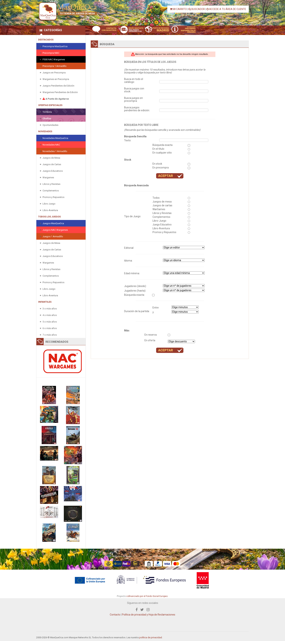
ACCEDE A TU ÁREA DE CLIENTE (226, 9)
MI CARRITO (178, 9)
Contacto (115, 614)
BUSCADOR (196, 9)
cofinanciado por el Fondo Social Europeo (147, 596)
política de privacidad (150, 637)
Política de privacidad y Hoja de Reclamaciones (148, 614)
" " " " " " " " (184, 260)
